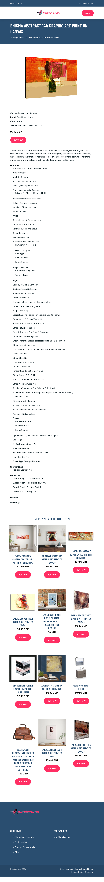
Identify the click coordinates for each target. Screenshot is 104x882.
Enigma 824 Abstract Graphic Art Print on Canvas (81, 618)
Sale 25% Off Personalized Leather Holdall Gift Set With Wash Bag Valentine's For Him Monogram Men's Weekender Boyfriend (23, 759)
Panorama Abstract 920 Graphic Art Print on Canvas (81, 554)
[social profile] (21, 3)
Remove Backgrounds (25, 847)
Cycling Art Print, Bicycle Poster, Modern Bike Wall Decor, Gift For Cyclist (52, 621)
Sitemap (89, 872)
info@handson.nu (86, 3)
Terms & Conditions (84, 869)
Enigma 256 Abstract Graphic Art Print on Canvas (23, 622)
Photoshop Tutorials (24, 837)
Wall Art (25, 113)
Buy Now (18, 140)
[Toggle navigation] (13, 13)
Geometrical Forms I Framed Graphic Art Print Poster (23, 689)
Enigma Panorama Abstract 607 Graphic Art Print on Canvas (23, 559)
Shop (87, 13)
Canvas (33, 113)
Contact (69, 869)
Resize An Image (22, 842)
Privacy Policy (77, 872)
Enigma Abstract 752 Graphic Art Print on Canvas (81, 748)
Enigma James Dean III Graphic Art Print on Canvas (52, 753)
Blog (17, 852)
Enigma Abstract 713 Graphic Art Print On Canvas (52, 559)
